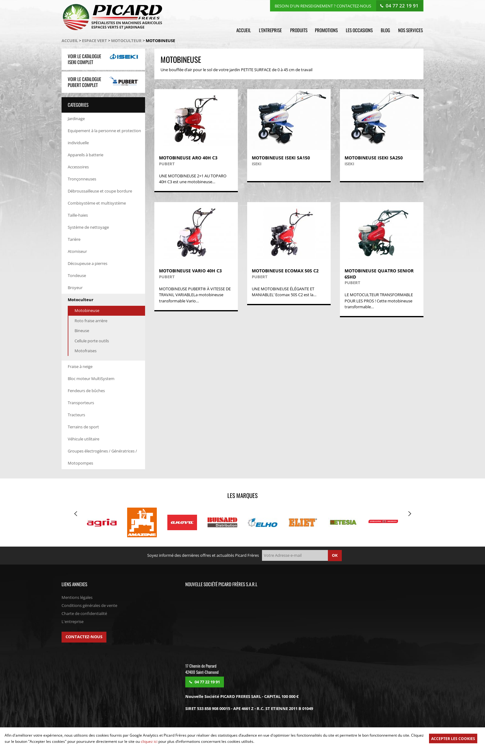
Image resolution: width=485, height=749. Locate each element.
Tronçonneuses (82, 179)
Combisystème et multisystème (97, 203)
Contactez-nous (84, 637)
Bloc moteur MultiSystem (91, 379)
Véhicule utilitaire (83, 439)
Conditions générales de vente (89, 606)
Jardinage (76, 119)
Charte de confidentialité (84, 614)
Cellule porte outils (92, 341)
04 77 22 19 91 (402, 5)
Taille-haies (78, 215)
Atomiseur (77, 251)
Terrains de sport (83, 427)
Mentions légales (77, 598)
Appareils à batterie (85, 155)
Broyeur (75, 288)
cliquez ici (149, 741)
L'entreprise (272, 30)
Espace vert (94, 41)
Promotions (327, 30)
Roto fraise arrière (91, 321)
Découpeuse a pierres (87, 263)
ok (335, 556)
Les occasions (360, 30)
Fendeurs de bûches (86, 391)
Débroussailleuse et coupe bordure (100, 191)
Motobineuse (87, 311)
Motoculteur (126, 41)
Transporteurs (81, 403)
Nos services (411, 30)
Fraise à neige (80, 367)
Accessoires (78, 167)
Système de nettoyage (88, 227)
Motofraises (86, 351)
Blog (386, 30)
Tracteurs (76, 415)
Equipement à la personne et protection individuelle (104, 137)
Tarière (74, 239)
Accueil (245, 30)
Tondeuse (77, 276)
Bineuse (82, 331)
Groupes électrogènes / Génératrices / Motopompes (102, 457)
